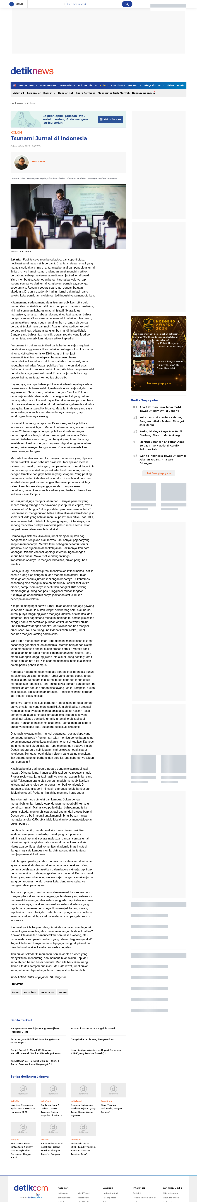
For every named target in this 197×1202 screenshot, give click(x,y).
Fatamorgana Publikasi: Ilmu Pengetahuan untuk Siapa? (35, 1041)
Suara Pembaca (85, 92)
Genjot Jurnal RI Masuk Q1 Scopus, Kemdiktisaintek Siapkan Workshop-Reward (36, 1052)
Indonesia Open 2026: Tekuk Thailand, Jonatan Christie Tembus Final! (83, 1148)
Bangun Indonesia (143, 92)
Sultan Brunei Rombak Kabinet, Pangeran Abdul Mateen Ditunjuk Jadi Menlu (162, 421)
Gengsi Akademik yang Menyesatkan (92, 1039)
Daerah (49, 93)
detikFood (83, 1197)
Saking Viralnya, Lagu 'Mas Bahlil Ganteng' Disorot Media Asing (161, 433)
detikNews (17, 103)
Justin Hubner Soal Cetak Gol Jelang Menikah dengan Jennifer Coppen (52, 1148)
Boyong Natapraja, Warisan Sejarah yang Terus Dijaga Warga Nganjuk (83, 1110)
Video (170, 85)
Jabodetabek (48, 85)
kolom (63, 992)
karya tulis (29, 992)
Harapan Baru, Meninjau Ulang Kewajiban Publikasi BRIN (35, 1030)
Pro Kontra (134, 85)
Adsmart (18, 92)
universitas (47, 992)
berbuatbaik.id (110, 1193)
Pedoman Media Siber (144, 1197)
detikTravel (84, 1193)
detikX (93, 85)
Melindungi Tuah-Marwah (114, 92)
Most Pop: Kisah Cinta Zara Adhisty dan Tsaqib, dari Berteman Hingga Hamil (22, 1150)
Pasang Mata (109, 1197)
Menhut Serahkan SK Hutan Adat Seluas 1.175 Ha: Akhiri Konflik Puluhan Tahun (162, 445)
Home (23, 85)
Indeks (180, 85)
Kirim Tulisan (110, 119)
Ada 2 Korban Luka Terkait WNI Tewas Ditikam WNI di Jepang (160, 409)
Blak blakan (118, 85)
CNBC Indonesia (171, 1197)
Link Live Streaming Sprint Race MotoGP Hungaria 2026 (23, 1108)
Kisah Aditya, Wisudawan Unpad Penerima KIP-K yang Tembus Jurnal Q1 (96, 1052)
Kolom (104, 85)
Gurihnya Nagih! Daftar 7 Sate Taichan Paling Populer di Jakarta (51, 1110)
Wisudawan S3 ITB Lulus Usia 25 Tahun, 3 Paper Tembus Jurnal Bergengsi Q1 (35, 1062)
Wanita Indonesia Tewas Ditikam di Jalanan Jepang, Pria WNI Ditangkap (163, 459)
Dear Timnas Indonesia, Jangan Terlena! (111, 1108)
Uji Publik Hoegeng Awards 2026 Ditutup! (170, 345)
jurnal (15, 992)
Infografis (150, 85)
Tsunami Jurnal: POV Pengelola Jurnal (93, 1028)
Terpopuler (34, 92)
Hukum (82, 85)
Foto (161, 85)
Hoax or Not (65, 92)
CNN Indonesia (170, 1193)
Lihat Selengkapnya (158, 383)
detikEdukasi (64, 1197)
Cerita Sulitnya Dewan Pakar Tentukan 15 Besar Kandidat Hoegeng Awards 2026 (170, 365)
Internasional (67, 85)
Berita (33, 85)
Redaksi (137, 1193)
